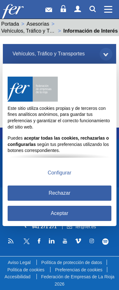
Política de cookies (25, 269)
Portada (10, 24)
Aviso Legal (19, 262)
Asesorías (38, 24)
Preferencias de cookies (78, 269)
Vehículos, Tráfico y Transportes (37, 31)
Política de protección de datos (71, 262)
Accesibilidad (17, 276)
